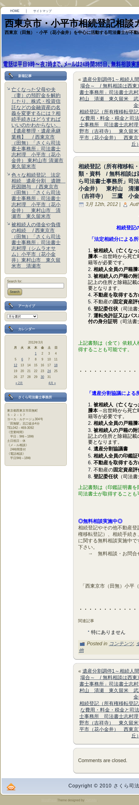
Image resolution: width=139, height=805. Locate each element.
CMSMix (91, 800)
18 (56, 365)
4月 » (52, 383)
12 (15, 365)
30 (42, 377)
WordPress (48, 800)
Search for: (14, 281)
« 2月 (19, 383)
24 (49, 371)
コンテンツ (121, 643)
